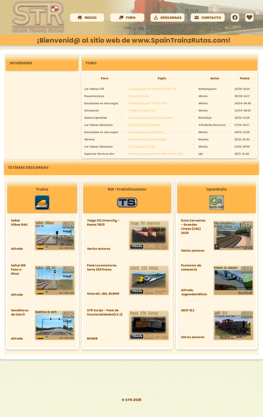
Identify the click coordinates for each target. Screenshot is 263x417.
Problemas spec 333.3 (142, 110)
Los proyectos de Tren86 (144, 125)
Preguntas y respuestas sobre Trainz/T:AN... (156, 154)
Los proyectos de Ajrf (142, 146)
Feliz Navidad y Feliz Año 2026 (148, 139)
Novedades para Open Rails (147, 132)
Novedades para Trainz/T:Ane (148, 103)
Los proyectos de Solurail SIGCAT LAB (152, 89)
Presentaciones (139, 96)
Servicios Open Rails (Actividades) (151, 117)
